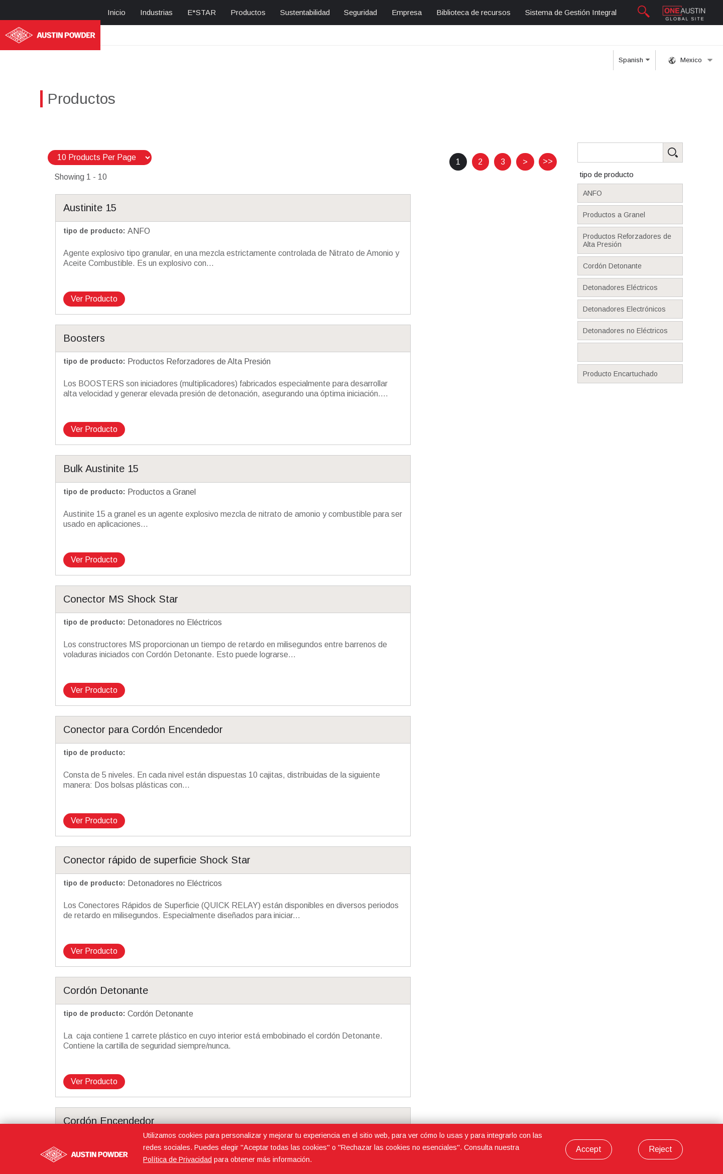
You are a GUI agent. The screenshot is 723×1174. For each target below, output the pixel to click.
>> (548, 136)
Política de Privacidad (177, 1159)
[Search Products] (645, 128)
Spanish (634, 38)
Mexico (690, 35)
